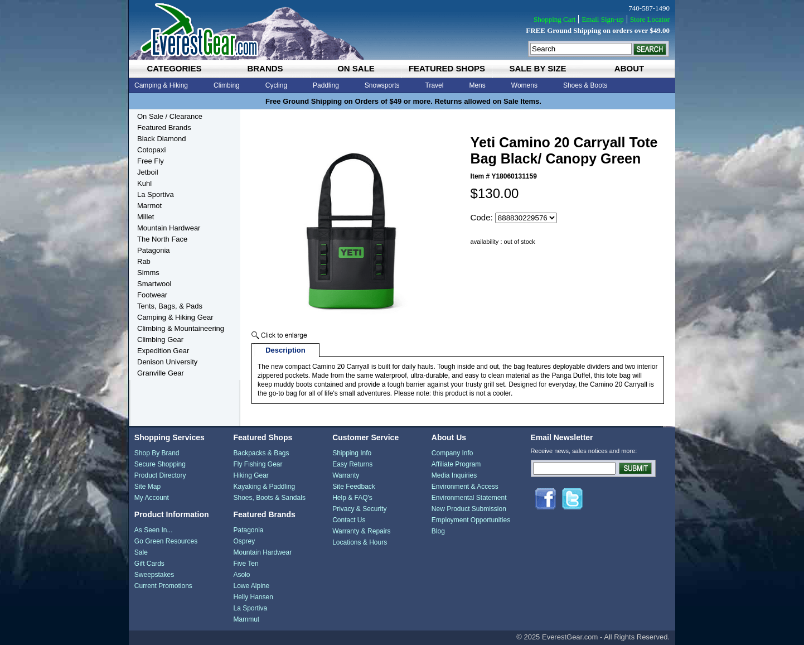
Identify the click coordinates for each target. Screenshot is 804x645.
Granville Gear (160, 373)
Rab (144, 261)
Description (285, 350)
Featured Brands (164, 127)
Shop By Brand (157, 453)
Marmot (149, 205)
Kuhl (144, 183)
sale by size (537, 68)
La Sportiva (155, 194)
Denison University (167, 362)
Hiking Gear (250, 475)
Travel (434, 85)
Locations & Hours (359, 542)
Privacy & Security (359, 509)
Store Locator (650, 19)
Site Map (147, 486)
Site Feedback (353, 486)
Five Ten (245, 563)
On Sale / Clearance (169, 116)
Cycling (276, 85)
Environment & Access (465, 486)
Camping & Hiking (161, 85)
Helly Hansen (253, 597)
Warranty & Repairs (361, 531)
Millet (145, 217)
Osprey (244, 541)
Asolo (241, 575)
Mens (477, 85)
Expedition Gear (163, 350)
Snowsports (382, 85)
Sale (141, 552)
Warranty (345, 475)
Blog (438, 531)
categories (174, 68)
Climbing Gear (160, 339)
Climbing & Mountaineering (180, 328)
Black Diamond (161, 138)
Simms (148, 272)
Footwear (152, 295)
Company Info (452, 453)
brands (265, 68)
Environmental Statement (469, 498)
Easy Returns (352, 464)
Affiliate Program (456, 464)
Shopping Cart (554, 19)
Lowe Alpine (251, 586)
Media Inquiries (454, 475)
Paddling (326, 85)
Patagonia (153, 250)
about (629, 68)
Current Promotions (163, 586)
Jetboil (147, 172)
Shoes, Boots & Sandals (269, 498)
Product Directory (160, 475)
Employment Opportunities (471, 520)
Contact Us (348, 520)
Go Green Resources (165, 541)
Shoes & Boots (585, 85)
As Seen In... (153, 530)
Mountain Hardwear (168, 228)
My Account (151, 498)
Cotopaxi (151, 150)
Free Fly (150, 161)
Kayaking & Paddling (264, 486)
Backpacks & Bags (261, 453)
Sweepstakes (154, 575)
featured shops (447, 68)
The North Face (162, 239)
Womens (524, 85)
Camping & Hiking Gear (175, 317)
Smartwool (154, 284)
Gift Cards (149, 563)
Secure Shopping (160, 464)
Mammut (246, 619)
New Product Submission (469, 509)
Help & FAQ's (352, 498)
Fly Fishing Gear (257, 464)
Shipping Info (351, 453)
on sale (356, 68)
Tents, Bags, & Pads (169, 306)
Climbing (227, 85)
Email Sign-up (602, 19)
